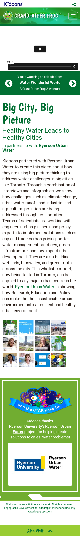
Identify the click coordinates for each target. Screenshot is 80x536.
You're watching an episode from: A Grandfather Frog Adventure (40, 83)
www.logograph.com (40, 511)
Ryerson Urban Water (34, 286)
